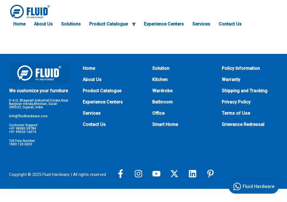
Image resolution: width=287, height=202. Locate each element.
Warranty (231, 79)
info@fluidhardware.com (28, 116)
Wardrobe (162, 90)
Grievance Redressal (243, 124)
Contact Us (230, 24)
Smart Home (165, 124)
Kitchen (160, 79)
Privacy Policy (236, 102)
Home (19, 24)
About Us (43, 24)
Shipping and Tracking (244, 90)
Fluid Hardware (253, 186)
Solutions (71, 24)
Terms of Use (236, 113)
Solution (160, 68)
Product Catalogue (108, 24)
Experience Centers (164, 24)
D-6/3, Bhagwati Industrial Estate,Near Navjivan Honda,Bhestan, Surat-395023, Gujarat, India (38, 103)
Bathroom (162, 102)
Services (201, 24)
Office (158, 113)
